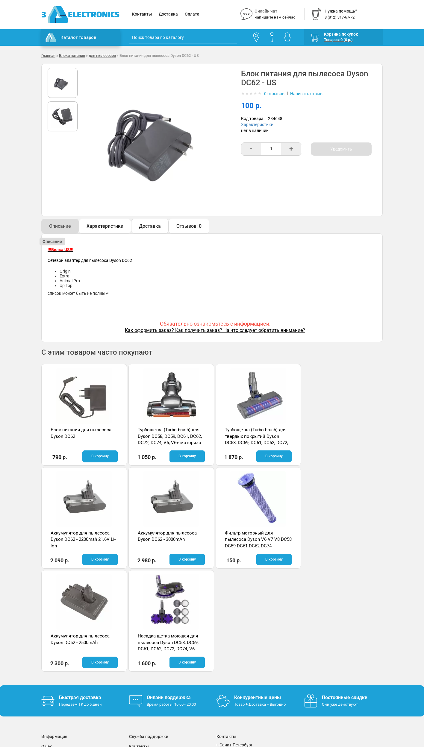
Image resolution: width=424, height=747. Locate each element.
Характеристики (257, 124)
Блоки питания (72, 55)
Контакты (142, 14)
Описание (60, 226)
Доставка (168, 14)
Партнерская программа (65, 679)
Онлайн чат (266, 11)
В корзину (98, 456)
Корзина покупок (341, 34)
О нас (46, 643)
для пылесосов (102, 55)
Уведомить (341, 149)
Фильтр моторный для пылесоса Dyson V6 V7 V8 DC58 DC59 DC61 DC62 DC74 (165, 539)
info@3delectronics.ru (271, 659)
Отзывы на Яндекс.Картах (330, 653)
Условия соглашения (62, 661)
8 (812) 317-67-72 (233, 659)
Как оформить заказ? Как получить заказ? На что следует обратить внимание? (215, 330)
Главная (48, 55)
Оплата (192, 14)
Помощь (137, 652)
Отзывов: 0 (189, 226)
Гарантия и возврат (60, 652)
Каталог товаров (71, 37)
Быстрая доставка (80, 594)
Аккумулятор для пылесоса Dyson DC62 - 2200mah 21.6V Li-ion (340, 436)
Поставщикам (55, 670)
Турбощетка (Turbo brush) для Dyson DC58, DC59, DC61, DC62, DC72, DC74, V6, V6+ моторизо (168, 436)
